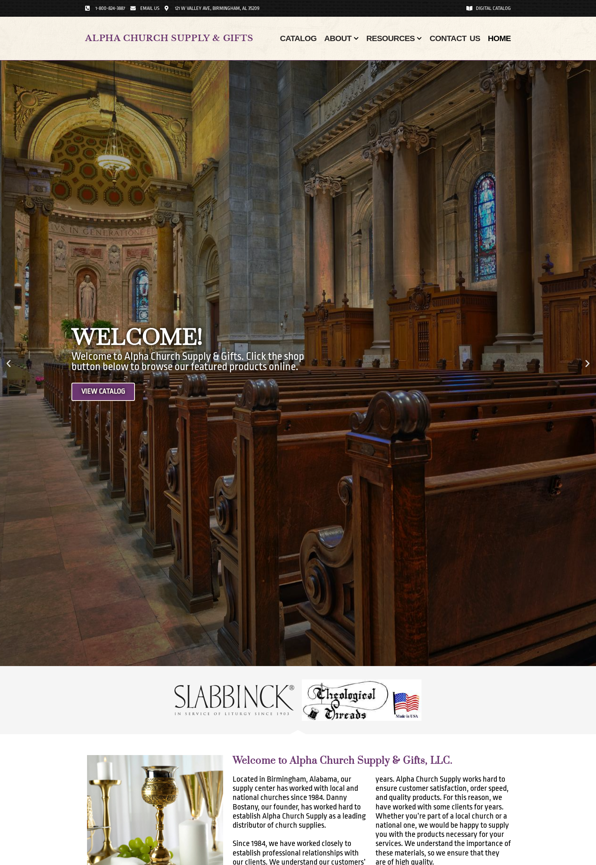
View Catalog (104, 392)
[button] (8, 363)
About (341, 38)
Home (499, 38)
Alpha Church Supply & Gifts (169, 38)
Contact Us (455, 38)
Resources (394, 38)
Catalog (298, 38)
